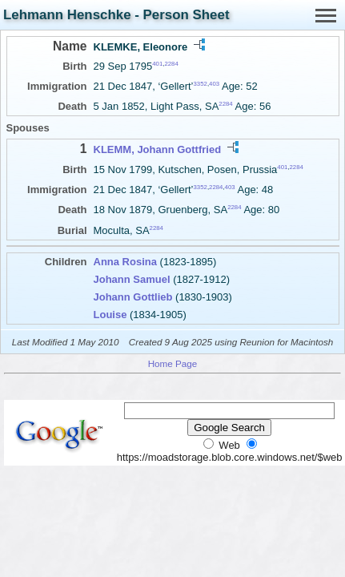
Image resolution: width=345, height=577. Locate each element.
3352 (200, 83)
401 (157, 63)
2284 (171, 63)
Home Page (173, 363)
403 (214, 83)
